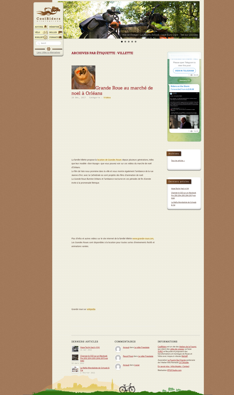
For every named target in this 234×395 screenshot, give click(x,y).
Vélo (37, 32)
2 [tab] (125, 41)
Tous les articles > (178, 161)
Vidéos (107, 98)
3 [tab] (129, 41)
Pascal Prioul (128, 356)
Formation (55, 37)
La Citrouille (184, 363)
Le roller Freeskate (141, 347)
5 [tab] (135, 41)
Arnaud (126, 347)
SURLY (160, 351)
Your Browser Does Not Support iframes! (184, 97)
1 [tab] (122, 41)
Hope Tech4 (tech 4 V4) (180, 189)
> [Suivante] (196, 19)
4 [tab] (132, 41)
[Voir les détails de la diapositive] (129, 20)
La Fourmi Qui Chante (177, 360)
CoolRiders (162, 347)
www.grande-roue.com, (143, 238)
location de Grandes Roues (109, 160)
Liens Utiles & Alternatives (48, 52)
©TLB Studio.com (174, 370)
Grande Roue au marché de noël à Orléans (112, 90)
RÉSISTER (54, 27)
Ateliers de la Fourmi (187, 347)
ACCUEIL (39, 27)
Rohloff (39, 37)
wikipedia (91, 309)
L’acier (137, 365)
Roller (53, 32)
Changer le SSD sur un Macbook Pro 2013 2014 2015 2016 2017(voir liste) (183, 195)
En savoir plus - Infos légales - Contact (173, 366)
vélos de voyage (177, 349)
